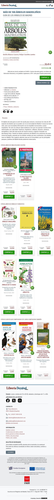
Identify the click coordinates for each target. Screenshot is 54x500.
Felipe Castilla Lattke (27, 54)
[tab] (5, 118)
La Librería (13, 90)
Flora (5, 107)
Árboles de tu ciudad (9, 285)
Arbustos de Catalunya (45, 234)
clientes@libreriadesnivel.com (16, 418)
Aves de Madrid (26, 357)
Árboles (27, 234)
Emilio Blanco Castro (10, 54)
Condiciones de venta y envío (14, 432)
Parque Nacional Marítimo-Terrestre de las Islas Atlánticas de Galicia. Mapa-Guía (43, 354)
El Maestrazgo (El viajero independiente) (26, 178)
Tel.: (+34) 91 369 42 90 (14, 414)
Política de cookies (11, 438)
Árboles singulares (9, 221)
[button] (47, 5)
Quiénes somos (10, 430)
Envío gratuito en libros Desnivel (15, 434)
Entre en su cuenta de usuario (44, 1)
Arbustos (26, 292)
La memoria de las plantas (9, 174)
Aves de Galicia (9, 355)
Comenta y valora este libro (11, 60)
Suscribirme (11, 452)
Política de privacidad (12, 436)
